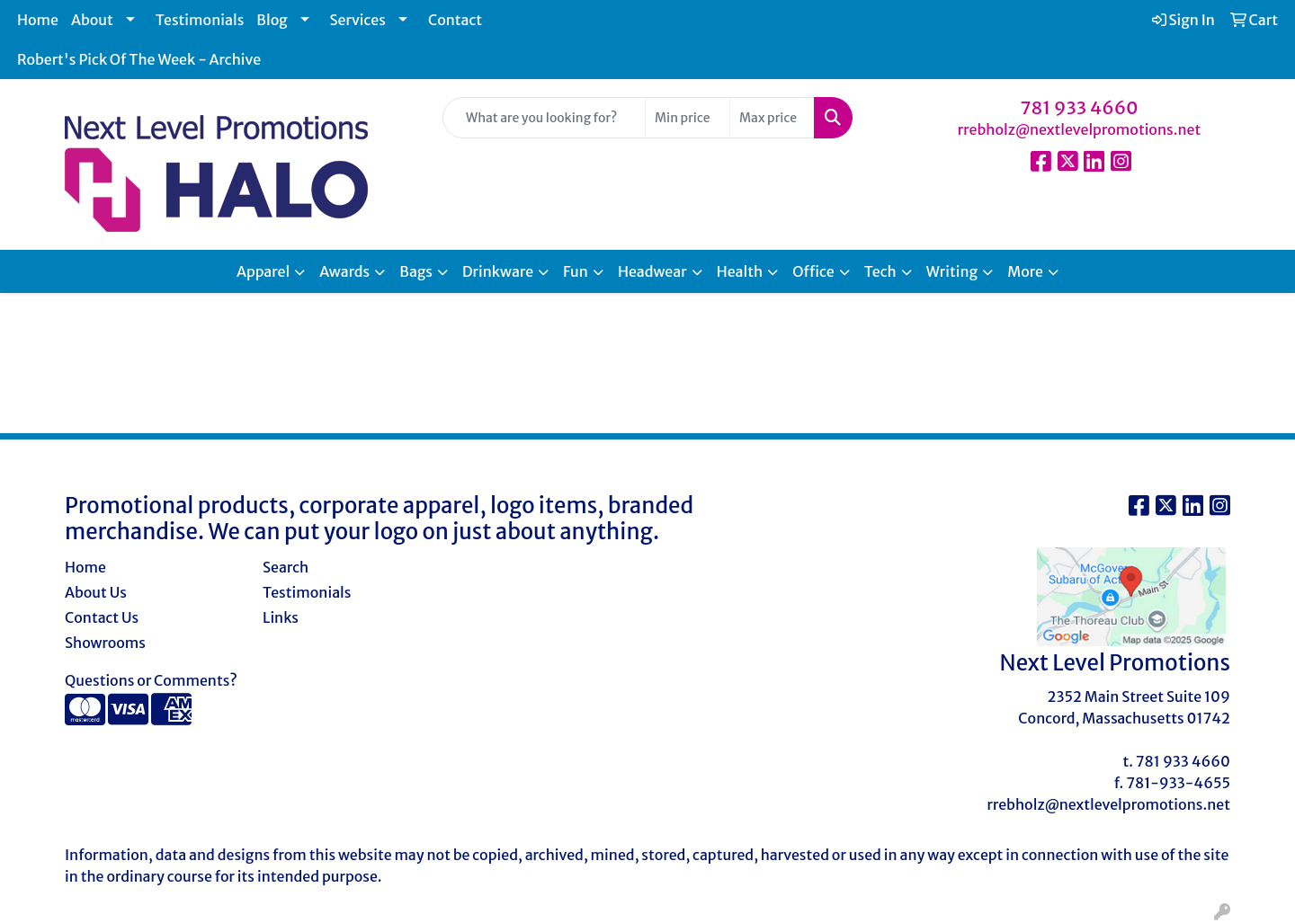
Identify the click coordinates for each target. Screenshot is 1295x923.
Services (358, 20)
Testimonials (200, 20)
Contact (455, 20)
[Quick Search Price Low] (687, 117)
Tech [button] (880, 271)
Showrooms (105, 643)
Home (37, 20)
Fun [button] (575, 271)
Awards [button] (344, 271)
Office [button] (813, 271)
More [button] (1025, 271)
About (92, 20)
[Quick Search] (544, 117)
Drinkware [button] (497, 271)
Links (281, 617)
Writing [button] (952, 271)
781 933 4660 (1079, 107)
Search (285, 567)
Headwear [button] (652, 271)
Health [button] (740, 271)
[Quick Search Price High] (772, 117)
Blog (271, 20)
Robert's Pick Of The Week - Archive (139, 59)
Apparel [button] (263, 271)
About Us (96, 592)
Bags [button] (416, 271)
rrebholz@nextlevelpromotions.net (1079, 129)
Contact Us (101, 617)
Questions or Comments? (151, 680)
